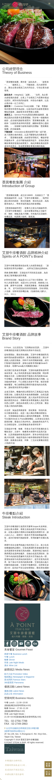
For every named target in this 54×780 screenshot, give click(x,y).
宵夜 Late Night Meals (14, 662)
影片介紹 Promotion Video (16, 674)
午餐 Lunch (9, 657)
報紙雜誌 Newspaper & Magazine (19, 677)
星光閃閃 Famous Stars (14, 680)
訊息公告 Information (13, 694)
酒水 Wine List (10, 665)
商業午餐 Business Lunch (15, 654)
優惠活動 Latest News (14, 691)
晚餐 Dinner (9, 660)
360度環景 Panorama (14, 682)
